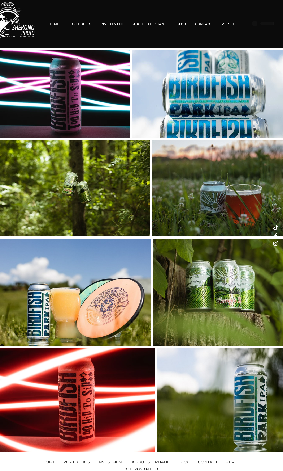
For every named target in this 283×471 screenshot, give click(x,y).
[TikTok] (276, 228)
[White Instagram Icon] (276, 243)
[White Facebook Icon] (276, 235)
